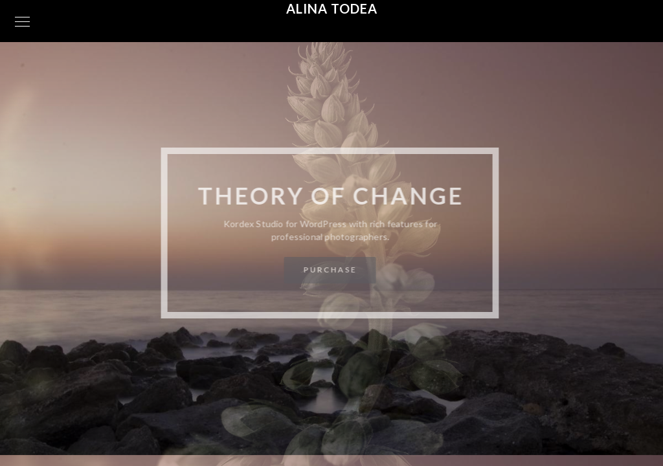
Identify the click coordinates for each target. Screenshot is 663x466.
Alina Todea (331, 8)
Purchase (329, 269)
